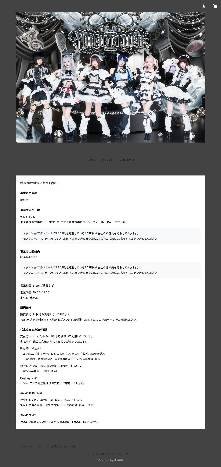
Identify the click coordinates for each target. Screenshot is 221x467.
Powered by (110, 460)
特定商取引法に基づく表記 (61, 446)
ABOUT (107, 159)
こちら (121, 238)
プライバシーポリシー (30, 446)
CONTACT (127, 159)
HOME (90, 159)
